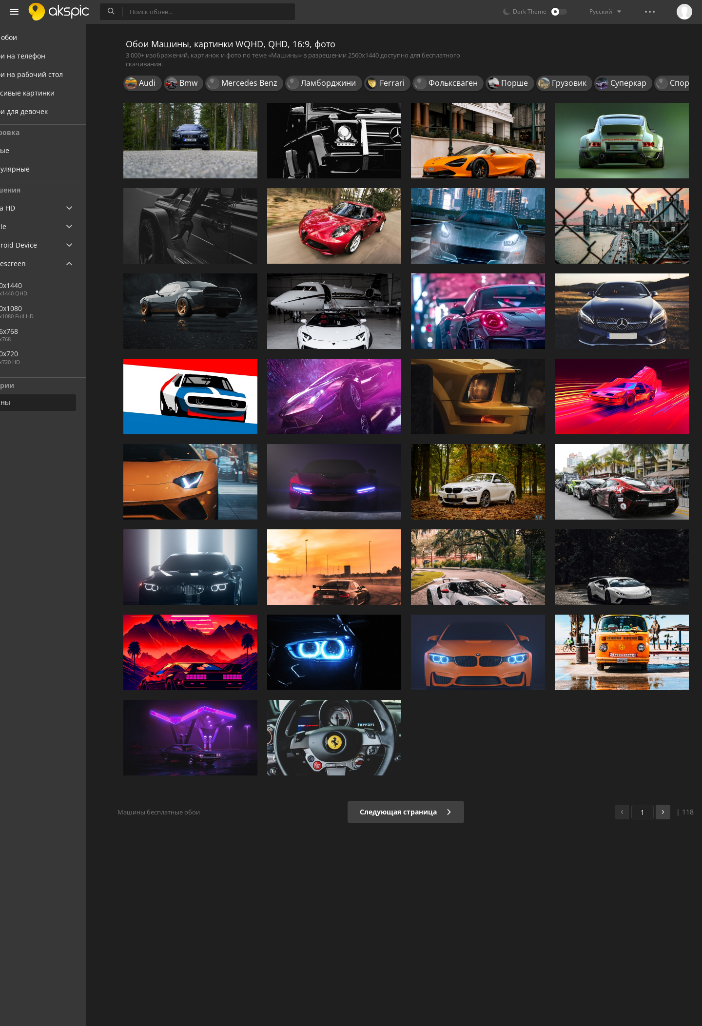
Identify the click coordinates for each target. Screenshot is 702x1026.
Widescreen (36, 263)
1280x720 (38, 353)
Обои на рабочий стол (54, 74)
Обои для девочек (47, 111)
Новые (34, 150)
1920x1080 (40, 308)
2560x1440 (72, 285)
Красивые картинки (50, 92)
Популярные (44, 169)
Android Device (41, 245)
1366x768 (38, 331)
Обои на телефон (45, 55)
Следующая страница (412, 811)
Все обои (31, 37)
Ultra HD (30, 208)
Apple (26, 226)
